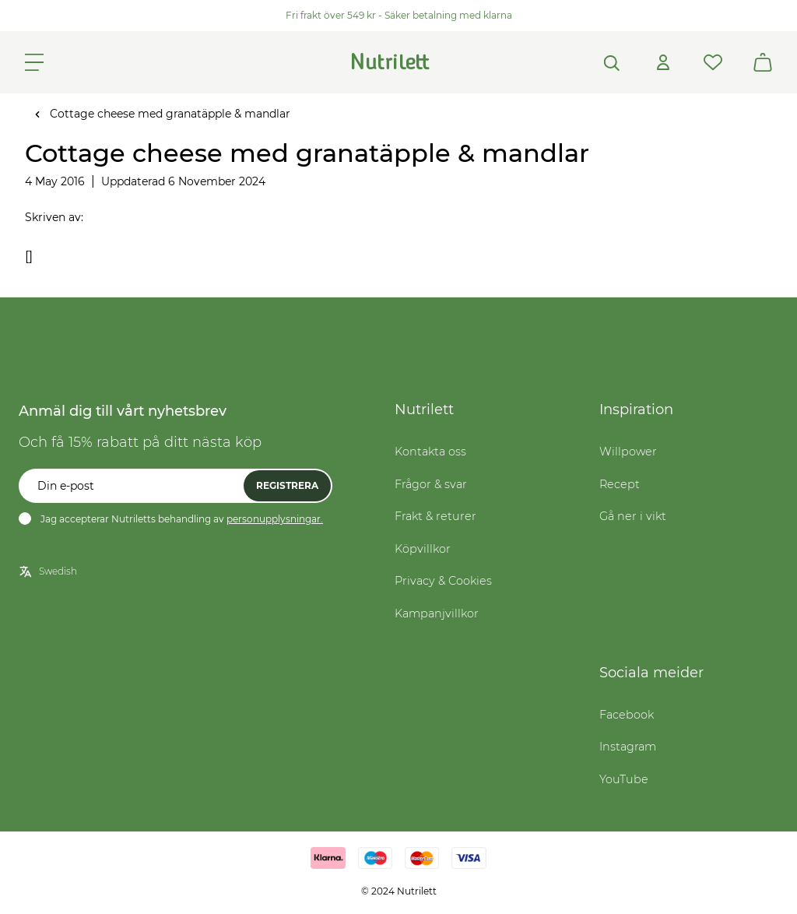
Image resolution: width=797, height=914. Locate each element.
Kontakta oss (430, 452)
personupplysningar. (274, 519)
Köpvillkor (423, 549)
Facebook (626, 715)
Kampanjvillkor (437, 613)
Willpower (628, 452)
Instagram (627, 747)
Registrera (287, 485)
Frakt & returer (435, 516)
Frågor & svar (431, 484)
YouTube (623, 779)
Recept (619, 484)
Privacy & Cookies (443, 581)
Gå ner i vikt (632, 516)
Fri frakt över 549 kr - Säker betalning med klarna (399, 15)
